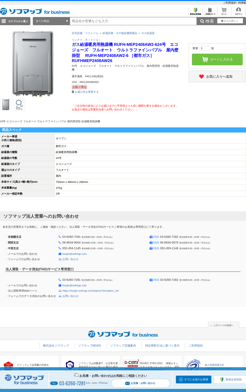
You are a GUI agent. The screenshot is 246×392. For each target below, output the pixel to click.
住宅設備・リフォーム (85, 33)
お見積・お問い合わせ (140, 383)
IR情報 (242, 2)
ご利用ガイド (209, 13)
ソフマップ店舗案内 (123, 345)
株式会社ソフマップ (56, 345)
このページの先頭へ (223, 325)
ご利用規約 (230, 2)
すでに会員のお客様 (196, 379)
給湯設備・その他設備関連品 (119, 33)
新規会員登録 (195, 13)
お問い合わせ (71, 259)
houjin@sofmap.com (74, 253)
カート (224, 13)
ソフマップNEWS (89, 345)
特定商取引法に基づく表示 (162, 345)
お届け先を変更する (87, 91)
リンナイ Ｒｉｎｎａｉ (86, 39)
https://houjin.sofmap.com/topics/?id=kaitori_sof (91, 290)
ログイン (238, 13)
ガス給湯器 (148, 33)
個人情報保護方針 (214, 365)
